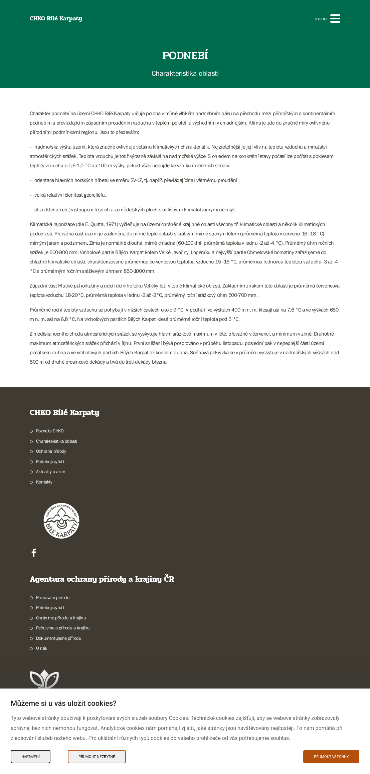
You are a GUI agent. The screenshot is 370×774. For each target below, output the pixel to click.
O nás (41, 648)
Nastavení (30, 756)
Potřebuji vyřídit (50, 461)
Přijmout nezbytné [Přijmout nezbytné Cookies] (96, 756)
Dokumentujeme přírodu (58, 638)
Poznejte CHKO (50, 430)
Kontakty (44, 482)
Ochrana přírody (51, 451)
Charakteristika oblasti (56, 441)
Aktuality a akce (50, 471)
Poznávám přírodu (53, 597)
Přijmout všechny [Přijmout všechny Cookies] (331, 756)
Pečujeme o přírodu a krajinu (63, 627)
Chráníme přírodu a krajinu (61, 617)
